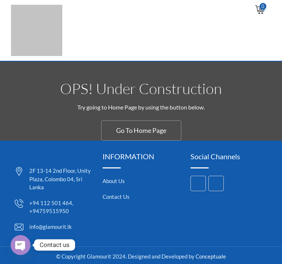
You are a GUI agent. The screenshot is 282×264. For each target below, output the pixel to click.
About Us (114, 181)
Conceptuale (211, 256)
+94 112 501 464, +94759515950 (51, 207)
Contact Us (116, 196)
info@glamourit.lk (50, 226)
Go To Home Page (141, 130)
